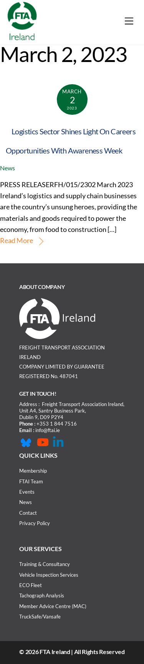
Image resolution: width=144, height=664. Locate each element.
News (7, 167)
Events (27, 492)
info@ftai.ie (47, 430)
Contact (28, 513)
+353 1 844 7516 (56, 424)
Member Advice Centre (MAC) (52, 606)
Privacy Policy (34, 523)
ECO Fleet (30, 585)
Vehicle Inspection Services (48, 575)
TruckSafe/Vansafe (40, 616)
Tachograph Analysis (41, 595)
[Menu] (129, 21)
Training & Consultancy (44, 564)
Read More (16, 240)
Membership (33, 471)
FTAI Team (31, 481)
